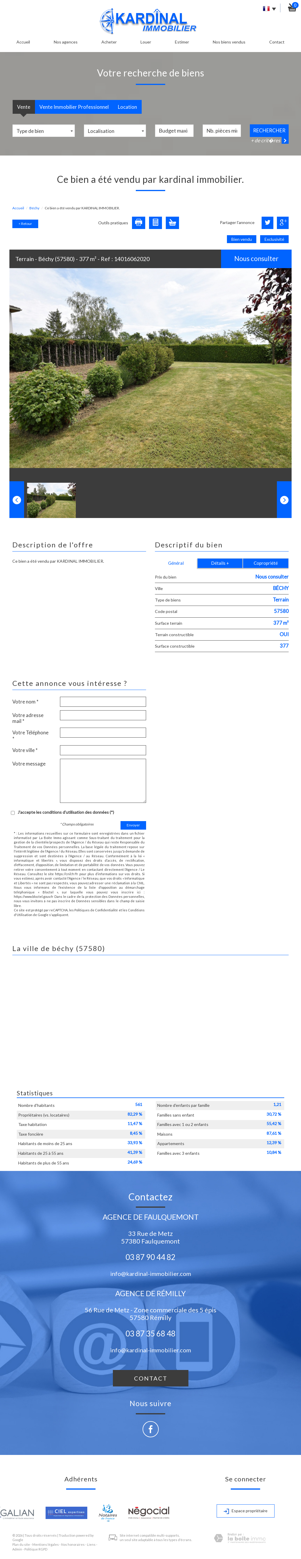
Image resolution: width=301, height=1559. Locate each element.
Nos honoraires (73, 1544)
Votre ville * (25, 750)
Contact (277, 41)
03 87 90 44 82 (150, 1257)
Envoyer (133, 825)
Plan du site (21, 1544)
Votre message (29, 764)
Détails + (220, 563)
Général (176, 563)
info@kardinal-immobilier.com (150, 1273)
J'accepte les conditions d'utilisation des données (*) (66, 812)
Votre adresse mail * (28, 718)
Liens (91, 1544)
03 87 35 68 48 (150, 1333)
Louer (146, 41)
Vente (23, 107)
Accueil (23, 41)
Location (127, 107)
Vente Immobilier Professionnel (74, 107)
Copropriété (266, 563)
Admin (17, 1549)
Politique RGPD (35, 1549)
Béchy (34, 208)
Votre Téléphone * (30, 735)
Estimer (182, 41)
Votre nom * (25, 702)
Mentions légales (45, 1544)
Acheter (109, 41)
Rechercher (269, 130)
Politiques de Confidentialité (96, 910)
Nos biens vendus (229, 41)
